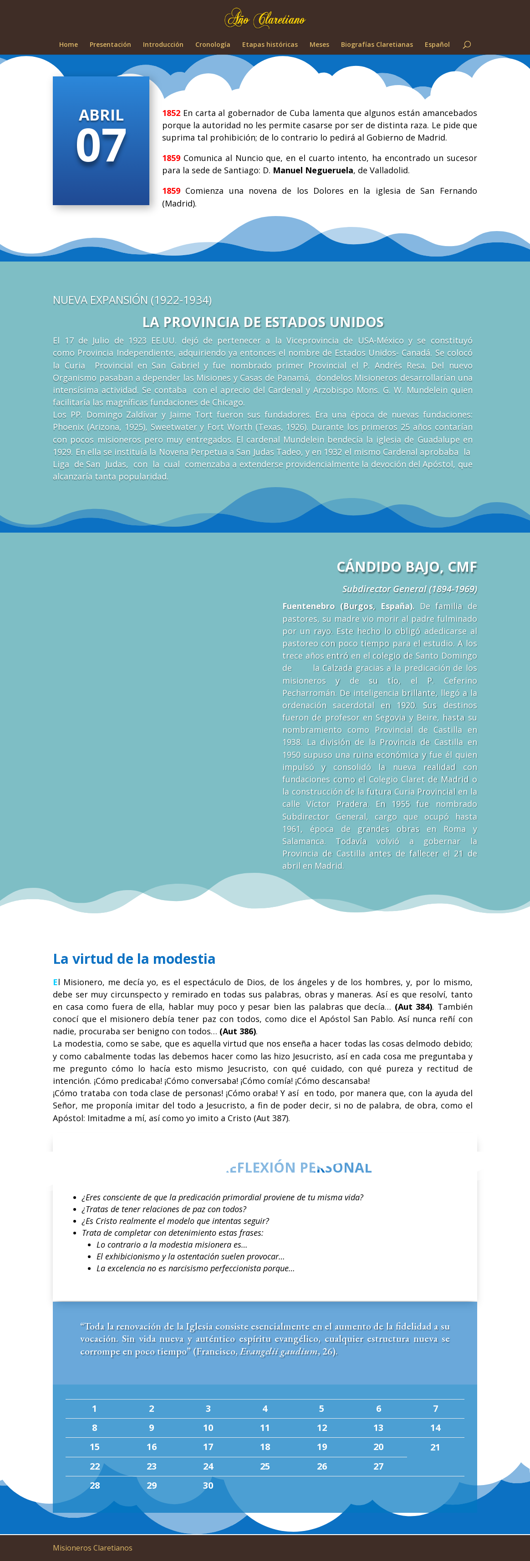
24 (208, 1466)
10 (208, 1427)
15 (95, 1446)
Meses (319, 45)
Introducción (163, 45)
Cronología (212, 45)
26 (322, 1466)
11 (265, 1427)
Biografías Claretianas (377, 45)
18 (265, 1446)
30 (208, 1485)
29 (152, 1485)
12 (322, 1427)
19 (322, 1446)
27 (378, 1466)
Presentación (110, 45)
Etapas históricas (270, 45)
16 (152, 1446)
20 (378, 1446)
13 (378, 1427)
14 (435, 1427)
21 (435, 1447)
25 (265, 1466)
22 (95, 1466)
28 (95, 1485)
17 (208, 1446)
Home (68, 45)
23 (152, 1466)
